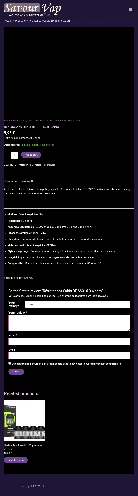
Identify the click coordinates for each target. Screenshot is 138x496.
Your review (17, 312)
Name (12, 335)
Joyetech (33, 120)
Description (10, 181)
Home (7, 120)
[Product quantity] (14, 155)
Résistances (19, 120)
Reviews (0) (27, 181)
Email (12, 349)
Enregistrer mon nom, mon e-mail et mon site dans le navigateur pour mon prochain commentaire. (66, 363)
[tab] (10, 181)
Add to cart (31, 154)
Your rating (13, 304)
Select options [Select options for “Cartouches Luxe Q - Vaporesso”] (16, 460)
